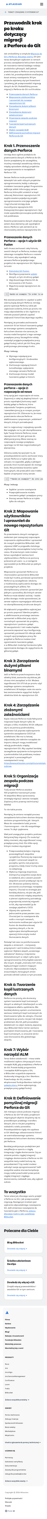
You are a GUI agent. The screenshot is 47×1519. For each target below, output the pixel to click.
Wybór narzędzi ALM (19, 129)
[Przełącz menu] (41, 4)
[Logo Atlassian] (14, 4)
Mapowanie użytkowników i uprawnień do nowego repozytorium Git (22, 100)
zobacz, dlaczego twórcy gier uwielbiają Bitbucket (20, 1214)
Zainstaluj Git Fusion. (19, 271)
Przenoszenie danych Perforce (23, 94)
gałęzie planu (10, 1086)
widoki (34, 274)
